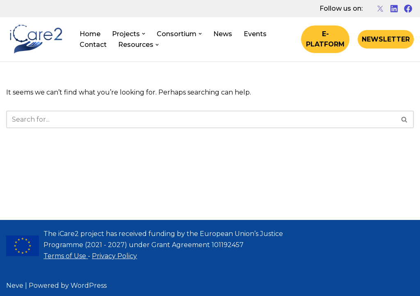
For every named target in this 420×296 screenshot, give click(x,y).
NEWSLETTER (386, 39)
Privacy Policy (114, 256)
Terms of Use (65, 256)
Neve (14, 285)
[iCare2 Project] (36, 39)
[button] (143, 33)
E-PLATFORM (325, 39)
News (222, 34)
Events (255, 34)
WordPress (89, 285)
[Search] (200, 119)
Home (90, 34)
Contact (93, 45)
